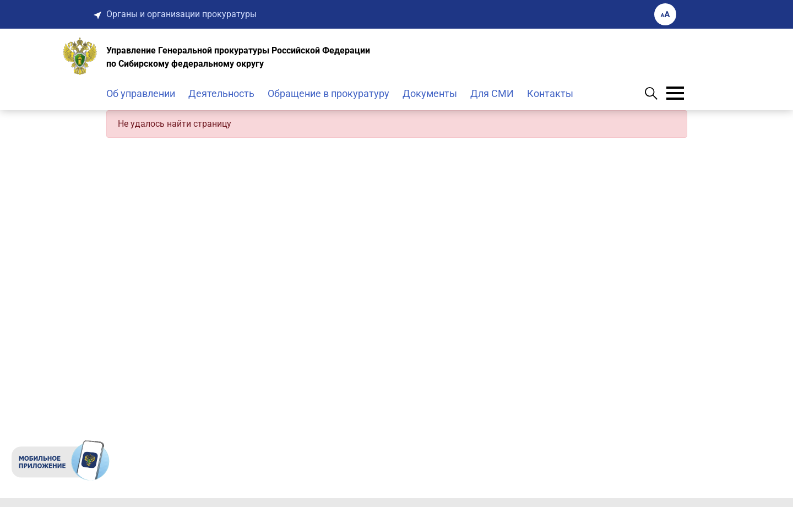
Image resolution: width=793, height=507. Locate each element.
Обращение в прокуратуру (328, 93)
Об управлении (140, 93)
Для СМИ (492, 93)
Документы (430, 93)
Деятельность (221, 93)
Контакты (550, 93)
